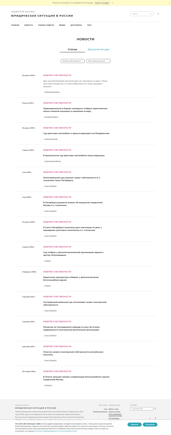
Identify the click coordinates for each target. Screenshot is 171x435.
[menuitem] (15, 25)
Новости (28, 25)
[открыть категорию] (155, 408)
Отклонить (150, 425)
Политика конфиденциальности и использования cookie (55, 431)
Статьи (72, 49)
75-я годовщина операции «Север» (115, 419)
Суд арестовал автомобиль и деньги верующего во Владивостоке (76, 133)
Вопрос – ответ (114, 409)
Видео (62, 25)
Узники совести (46, 25)
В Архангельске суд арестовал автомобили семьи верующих (74, 155)
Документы (76, 25)
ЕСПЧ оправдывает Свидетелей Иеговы (115, 415)
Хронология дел (98, 49)
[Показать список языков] (113, 3)
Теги (89, 25)
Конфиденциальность (100, 411)
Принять (134, 425)
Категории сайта (137, 409)
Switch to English (102, 3)
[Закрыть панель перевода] (169, 3)
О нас (105, 409)
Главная (15, 25)
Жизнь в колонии (114, 411)
